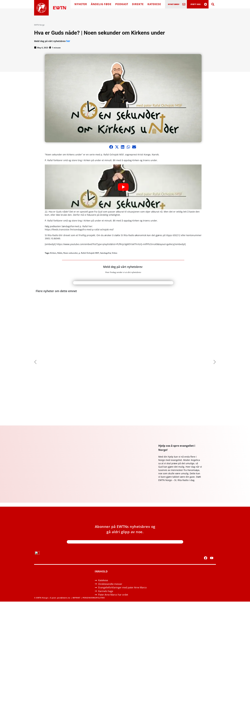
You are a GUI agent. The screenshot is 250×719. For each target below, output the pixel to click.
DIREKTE (137, 4)
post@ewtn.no (63, 597)
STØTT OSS (195, 4)
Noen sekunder (70, 253)
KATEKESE (154, 4)
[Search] (213, 4)
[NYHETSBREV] (183, 4)
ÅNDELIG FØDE (101, 4)
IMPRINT (76, 597)
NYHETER (80, 4)
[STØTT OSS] (205, 4)
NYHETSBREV (174, 4)
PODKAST (121, 4)
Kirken (53, 253)
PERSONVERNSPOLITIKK (94, 597)
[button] (111, 147)
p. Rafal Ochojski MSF (89, 253)
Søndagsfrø (105, 253)
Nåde (59, 253)
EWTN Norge (39, 25)
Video (114, 253)
